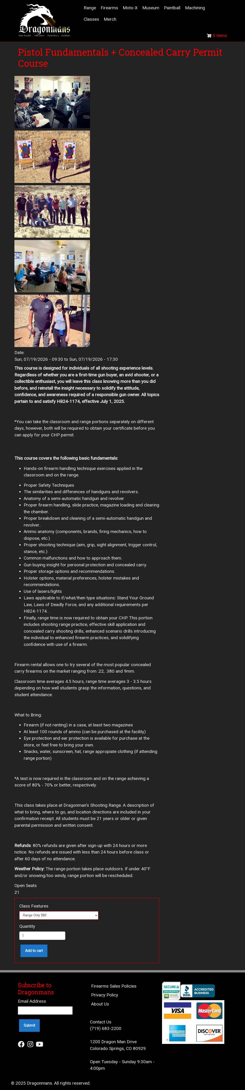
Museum (150, 7)
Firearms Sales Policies (113, 986)
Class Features (33, 906)
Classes (91, 19)
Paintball (172, 7)
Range (90, 7)
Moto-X (130, 7)
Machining (195, 7)
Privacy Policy (104, 995)
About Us (100, 1004)
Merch (110, 19)
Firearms (109, 7)
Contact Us (100, 1022)
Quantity (27, 926)
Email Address (32, 1001)
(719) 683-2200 (105, 1028)
